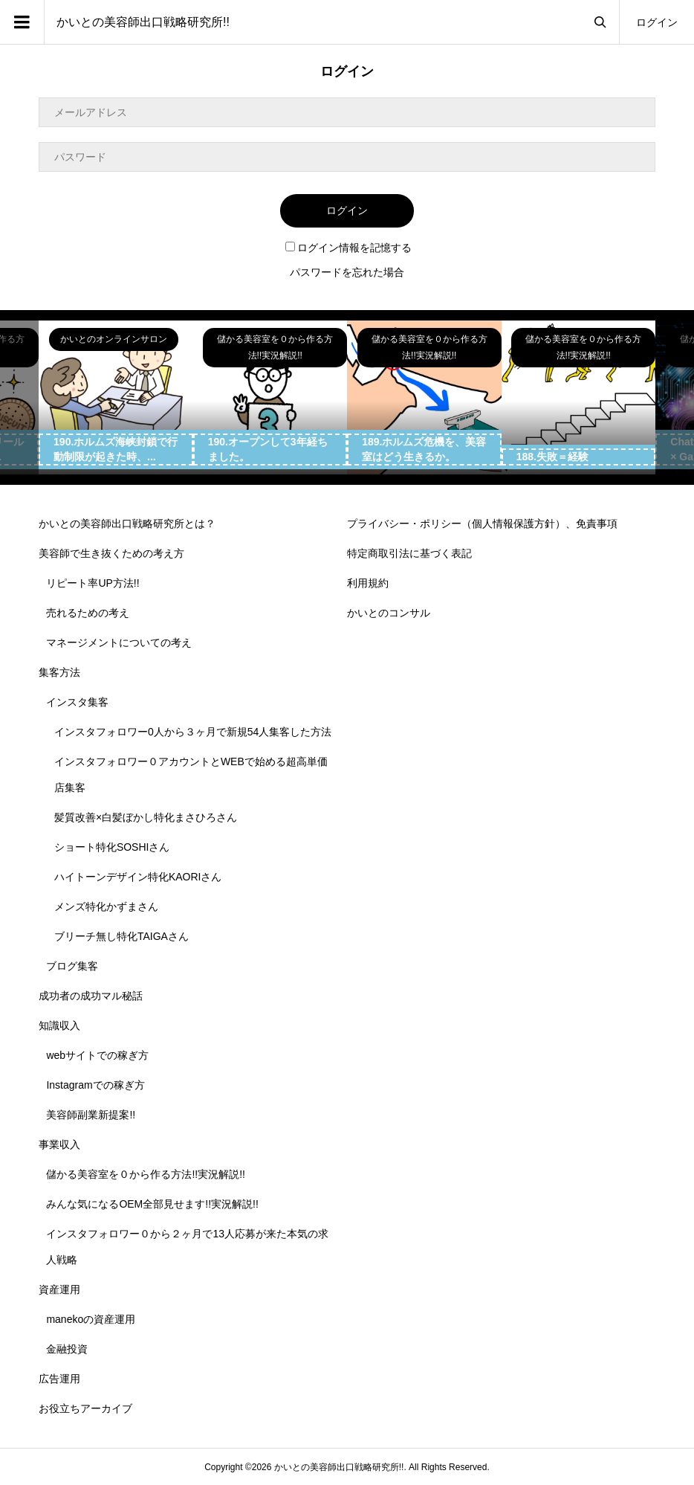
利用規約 (368, 583)
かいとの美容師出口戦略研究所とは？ (127, 523)
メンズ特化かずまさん (106, 906)
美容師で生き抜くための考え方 (111, 553)
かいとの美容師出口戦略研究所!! (143, 22)
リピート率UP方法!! (92, 583)
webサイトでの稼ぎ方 (97, 1055)
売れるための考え (87, 613)
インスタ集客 (77, 702)
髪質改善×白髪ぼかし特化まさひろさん (145, 817)
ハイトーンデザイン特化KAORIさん (138, 877)
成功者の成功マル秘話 (91, 996)
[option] (116, 397)
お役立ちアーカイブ (85, 1408)
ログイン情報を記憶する (348, 248)
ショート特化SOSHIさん (112, 847)
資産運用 (59, 1289)
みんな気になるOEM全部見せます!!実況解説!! (152, 1204)
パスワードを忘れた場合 (347, 272)
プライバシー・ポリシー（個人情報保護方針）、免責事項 (482, 523)
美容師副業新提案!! (90, 1115)
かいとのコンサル (388, 613)
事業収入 (59, 1144)
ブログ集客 (72, 966)
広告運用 (59, 1379)
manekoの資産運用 (90, 1319)
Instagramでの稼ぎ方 (95, 1085)
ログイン (657, 22)
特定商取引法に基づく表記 (409, 553)
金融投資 (67, 1349)
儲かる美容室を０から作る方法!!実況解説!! (145, 1174)
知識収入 (59, 1025)
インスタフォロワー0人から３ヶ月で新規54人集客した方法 (192, 732)
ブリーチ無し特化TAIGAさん (121, 936)
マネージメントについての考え (119, 642)
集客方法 (59, 672)
